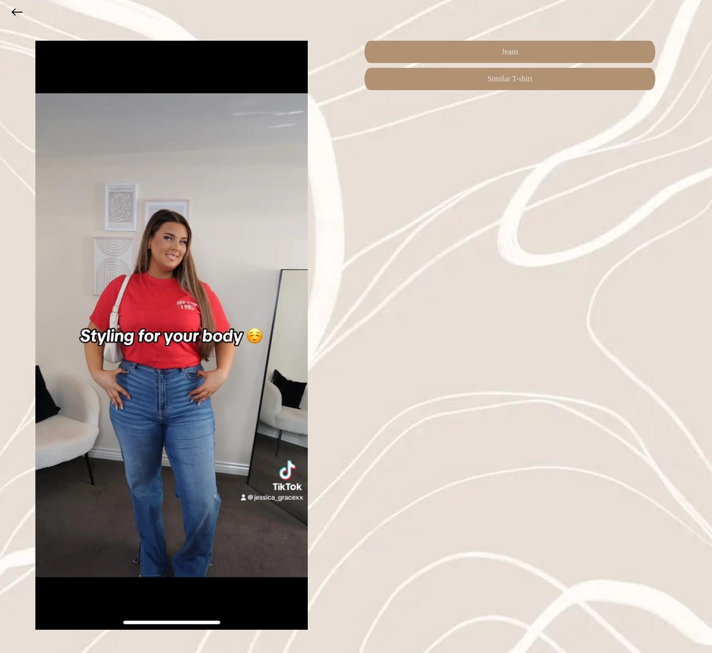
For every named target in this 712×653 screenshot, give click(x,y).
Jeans (510, 51)
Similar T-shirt (510, 79)
